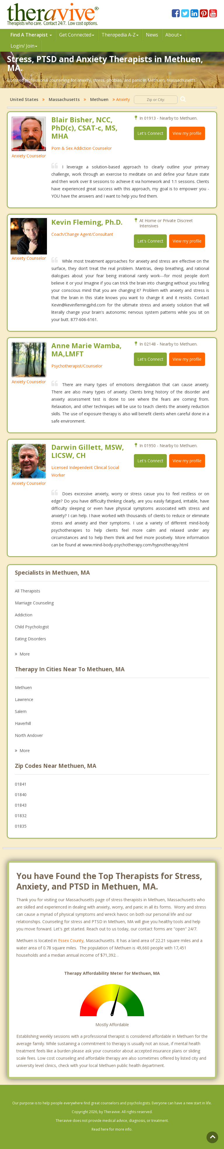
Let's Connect (150, 133)
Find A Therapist (31, 35)
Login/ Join (23, 46)
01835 (21, 826)
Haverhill (23, 723)
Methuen (99, 99)
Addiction (23, 615)
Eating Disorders (30, 638)
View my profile (187, 133)
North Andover (29, 735)
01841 (21, 784)
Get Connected (76, 35)
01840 (21, 794)
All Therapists (27, 591)
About (173, 35)
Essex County (70, 940)
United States (24, 99)
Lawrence (24, 699)
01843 (21, 805)
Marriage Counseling (34, 603)
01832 (21, 815)
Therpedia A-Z (120, 35)
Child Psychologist (32, 627)
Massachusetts (64, 99)
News (152, 35)
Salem (21, 711)
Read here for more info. (112, 1129)
